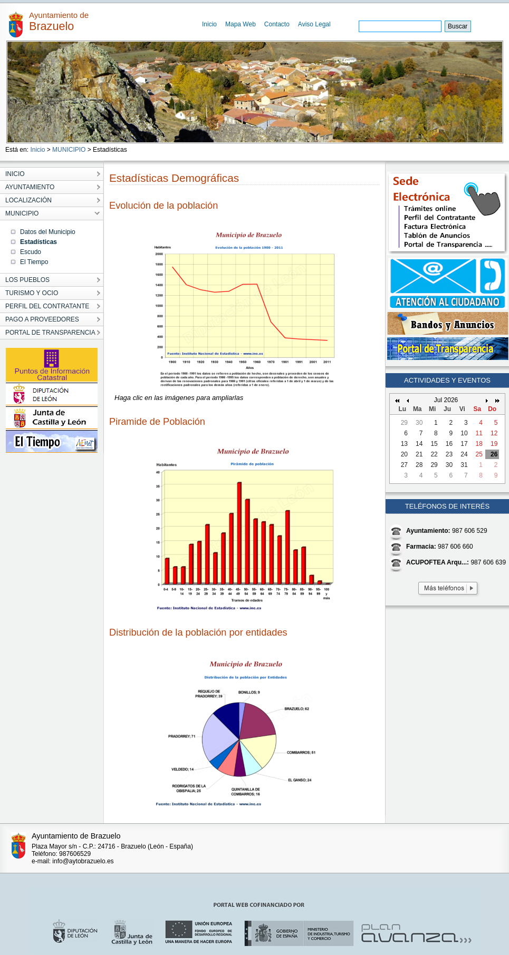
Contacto (277, 24)
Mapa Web (240, 24)
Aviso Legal (314, 24)
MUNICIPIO (68, 149)
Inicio (209, 24)
